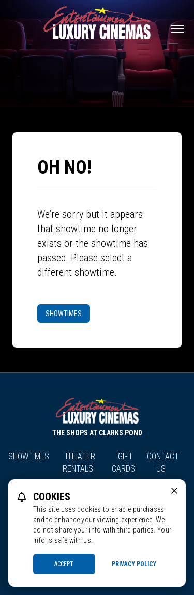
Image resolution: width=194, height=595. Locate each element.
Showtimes (64, 313)
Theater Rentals (79, 462)
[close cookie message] (174, 491)
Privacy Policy (134, 564)
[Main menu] (177, 29)
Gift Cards (123, 462)
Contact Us (163, 462)
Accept (63, 564)
